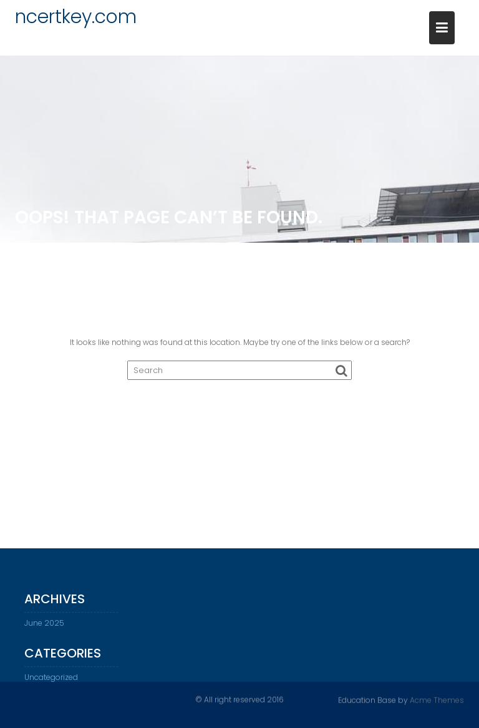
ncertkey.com (76, 17)
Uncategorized (51, 681)
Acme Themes (437, 699)
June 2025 (44, 627)
